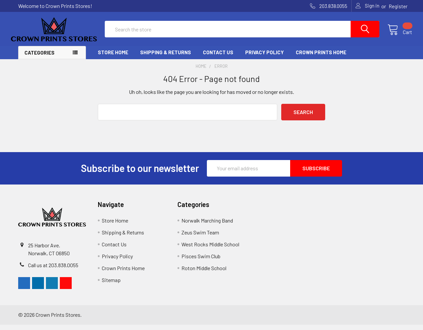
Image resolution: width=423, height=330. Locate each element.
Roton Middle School (203, 273)
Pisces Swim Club (200, 261)
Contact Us (218, 58)
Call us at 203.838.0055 (53, 270)
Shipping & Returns (165, 58)
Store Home (113, 58)
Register (398, 6)
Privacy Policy (264, 58)
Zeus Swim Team (200, 237)
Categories (39, 58)
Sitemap (111, 285)
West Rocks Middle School (210, 249)
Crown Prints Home (321, 58)
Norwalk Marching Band (207, 226)
